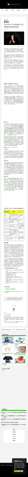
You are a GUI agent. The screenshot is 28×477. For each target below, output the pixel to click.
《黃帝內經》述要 (18, 97)
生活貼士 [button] (12, 10)
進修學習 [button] (18, 10)
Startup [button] (24, 10)
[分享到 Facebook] (5, 22)
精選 (14, 440)
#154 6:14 (6, 155)
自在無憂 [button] (6, 10)
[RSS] (26, 465)
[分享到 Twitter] (6, 22)
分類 (14, 436)
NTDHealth (7, 67)
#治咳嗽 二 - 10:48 (16, 188)
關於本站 (14, 432)
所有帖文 (14, 434)
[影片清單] (15, 268)
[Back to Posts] (14, 329)
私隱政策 (2, 465)
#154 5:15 (19, 140)
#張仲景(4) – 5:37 (19, 152)
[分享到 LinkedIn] (8, 22)
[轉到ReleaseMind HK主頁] (14, 4)
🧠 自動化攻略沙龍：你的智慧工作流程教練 (10, 422)
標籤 (14, 438)
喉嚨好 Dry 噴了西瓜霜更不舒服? (13, 147)
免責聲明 (10, 465)
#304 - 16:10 (14, 87)
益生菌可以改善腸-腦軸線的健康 (10, 143)
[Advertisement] (14, 114)
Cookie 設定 (6, 465)
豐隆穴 (13, 134)
